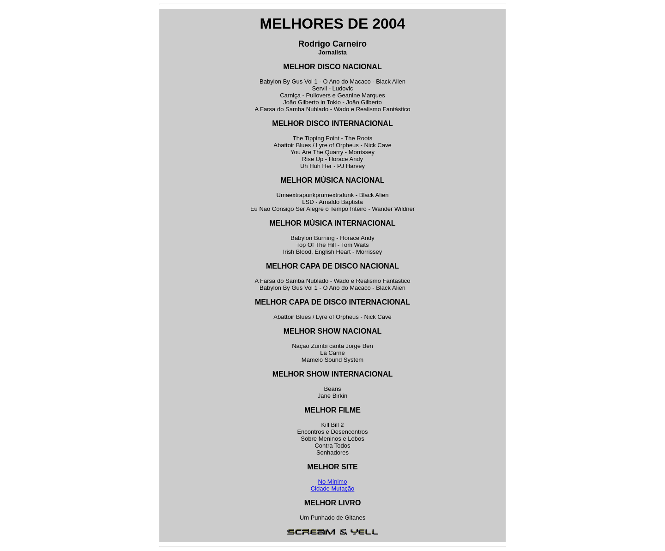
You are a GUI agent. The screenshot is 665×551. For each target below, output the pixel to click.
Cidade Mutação (333, 488)
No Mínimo (332, 481)
